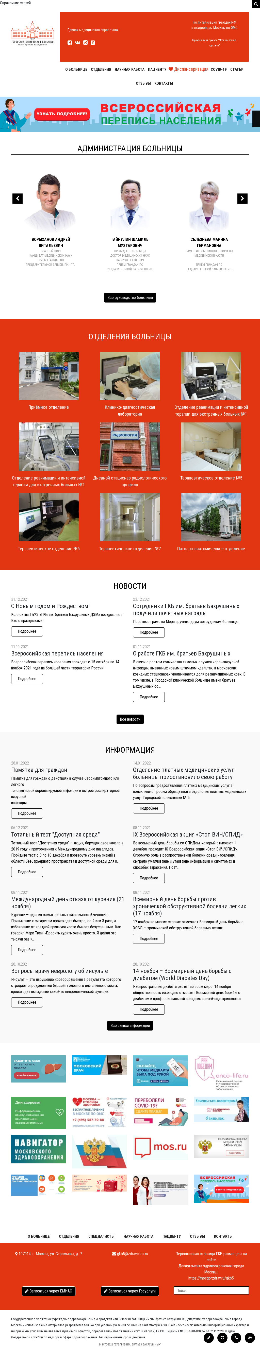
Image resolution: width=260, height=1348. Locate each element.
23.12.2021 (142, 599)
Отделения (101, 69)
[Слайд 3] (134, 125)
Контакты (163, 83)
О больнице (76, 69)
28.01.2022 (20, 763)
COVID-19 (219, 69)
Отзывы (143, 83)
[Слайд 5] (153, 125)
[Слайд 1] (116, 125)
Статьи (236, 69)
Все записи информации (130, 1025)
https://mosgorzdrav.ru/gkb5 (211, 1278)
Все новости (130, 719)
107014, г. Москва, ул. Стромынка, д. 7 (48, 1253)
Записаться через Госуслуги (130, 1291)
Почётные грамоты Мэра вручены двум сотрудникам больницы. (186, 621)
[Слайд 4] (144, 125)
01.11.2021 (142, 646)
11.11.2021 (20, 646)
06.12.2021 (20, 827)
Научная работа (129, 69)
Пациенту (157, 69)
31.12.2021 (20, 599)
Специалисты (101, 1236)
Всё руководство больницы (130, 297)
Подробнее (27, 631)
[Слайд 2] (125, 125)
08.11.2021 (142, 827)
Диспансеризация (188, 69)
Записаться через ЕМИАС (48, 1291)
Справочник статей (15, 3)
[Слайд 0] (107, 125)
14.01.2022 (142, 763)
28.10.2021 (20, 964)
